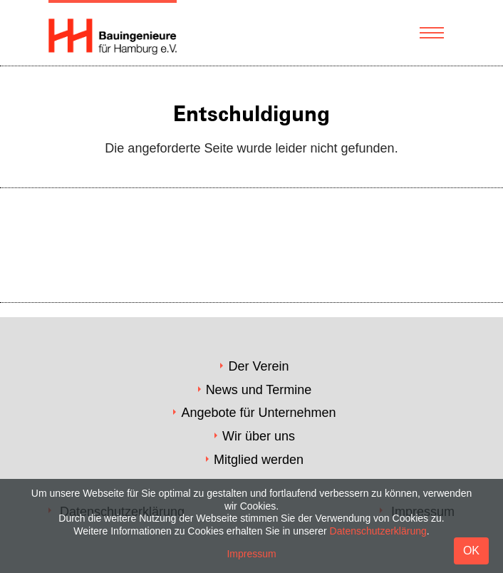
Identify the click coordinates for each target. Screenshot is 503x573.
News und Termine (259, 390)
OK (471, 550)
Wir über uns (258, 436)
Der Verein (258, 366)
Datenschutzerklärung (378, 531)
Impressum (251, 553)
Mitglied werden (259, 460)
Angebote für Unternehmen (258, 413)
